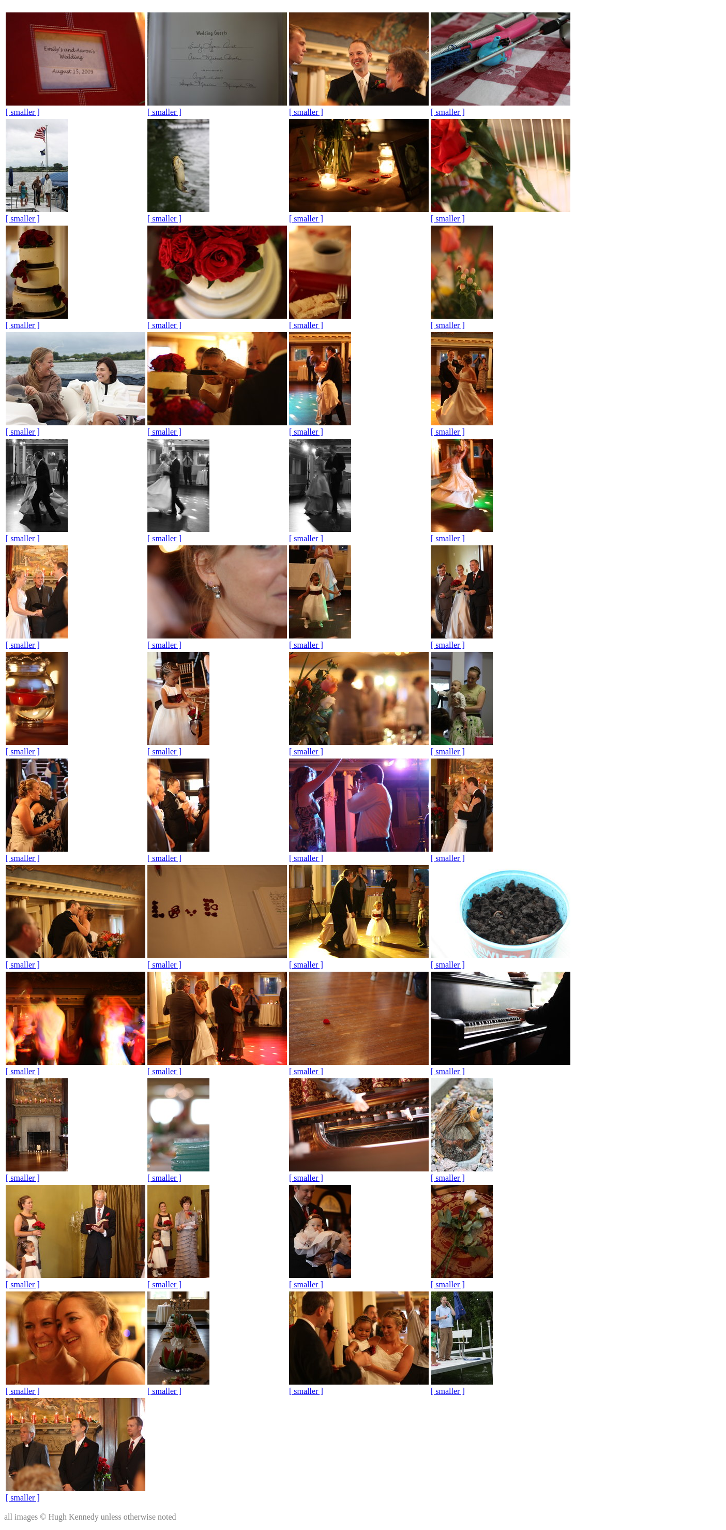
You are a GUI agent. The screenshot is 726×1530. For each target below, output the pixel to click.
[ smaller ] (23, 112)
